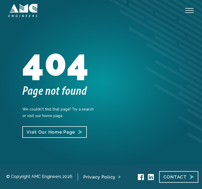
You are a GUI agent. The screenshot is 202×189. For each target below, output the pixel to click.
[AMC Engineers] (23, 10)
